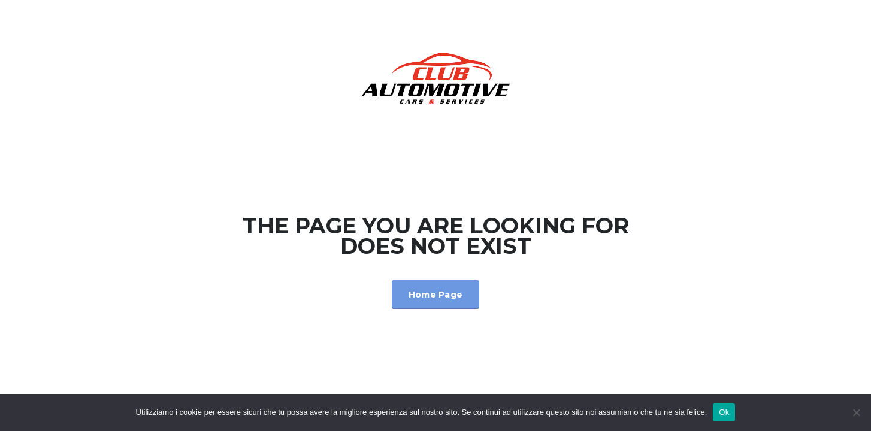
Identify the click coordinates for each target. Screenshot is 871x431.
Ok (724, 412)
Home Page (436, 294)
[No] (856, 412)
